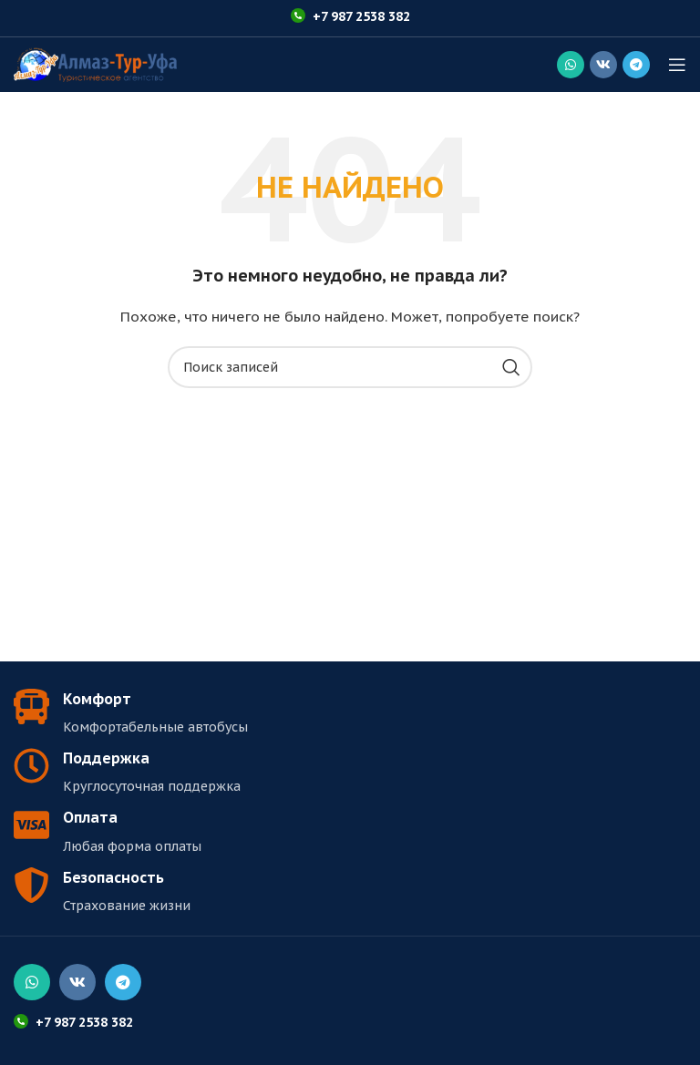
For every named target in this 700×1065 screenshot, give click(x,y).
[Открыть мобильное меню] (677, 64)
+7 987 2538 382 (361, 16)
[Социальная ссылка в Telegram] (636, 64)
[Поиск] (350, 367)
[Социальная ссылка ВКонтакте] (603, 64)
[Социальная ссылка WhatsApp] (570, 64)
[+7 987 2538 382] (298, 15)
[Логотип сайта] (95, 64)
